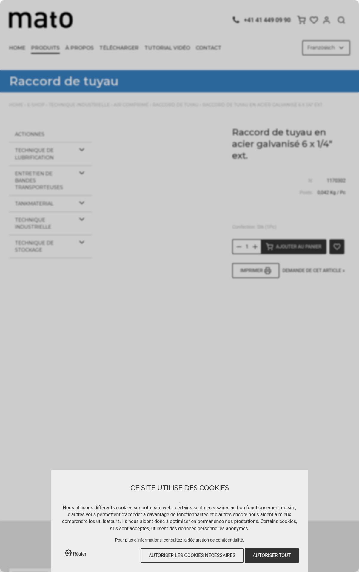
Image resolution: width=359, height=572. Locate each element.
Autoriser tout (272, 555)
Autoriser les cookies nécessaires (192, 555)
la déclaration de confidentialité (213, 540)
